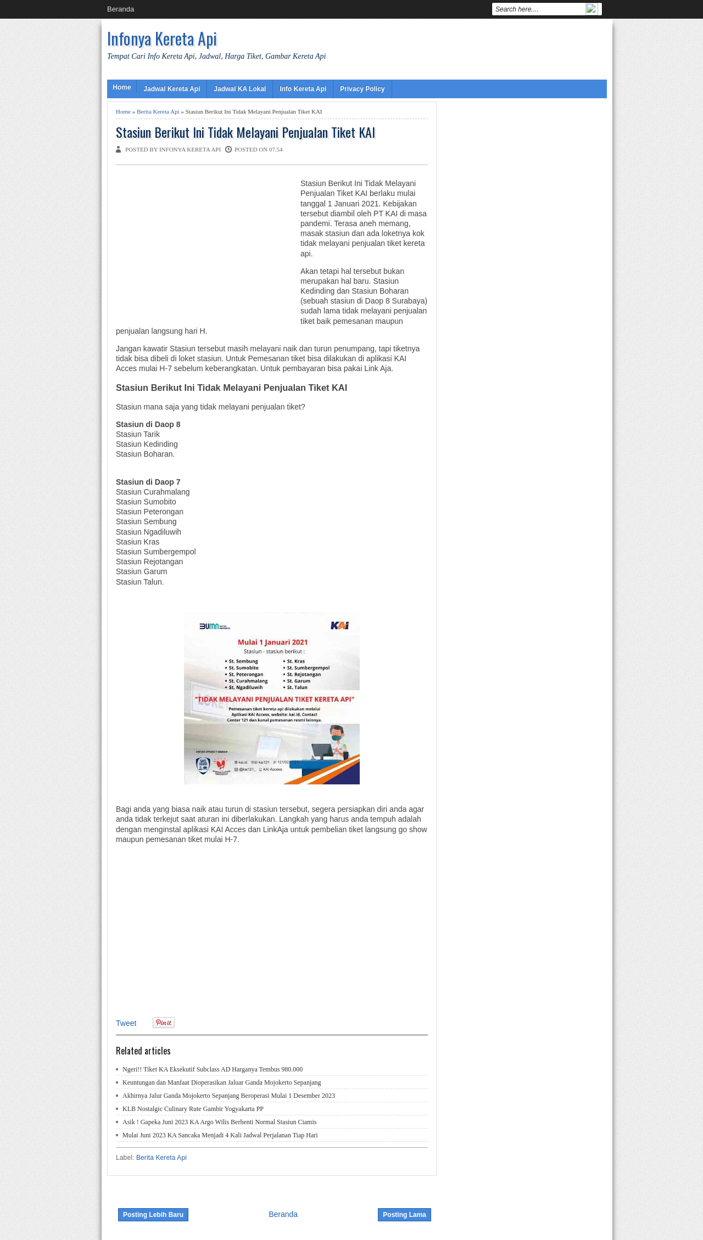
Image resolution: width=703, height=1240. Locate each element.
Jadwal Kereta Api (171, 89)
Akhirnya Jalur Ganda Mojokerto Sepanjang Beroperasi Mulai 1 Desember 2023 (228, 1095)
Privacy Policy (362, 89)
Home (122, 87)
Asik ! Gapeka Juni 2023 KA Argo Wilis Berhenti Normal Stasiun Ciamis (219, 1122)
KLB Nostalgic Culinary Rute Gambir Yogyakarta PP (193, 1109)
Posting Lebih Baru (153, 1215)
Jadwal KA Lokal (240, 89)
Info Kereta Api (303, 89)
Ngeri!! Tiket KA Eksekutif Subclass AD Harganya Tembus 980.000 (212, 1069)
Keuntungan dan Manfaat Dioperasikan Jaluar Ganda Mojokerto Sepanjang (221, 1082)
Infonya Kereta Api (162, 38)
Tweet (126, 1023)
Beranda (120, 9)
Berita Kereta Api (158, 111)
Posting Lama (404, 1215)
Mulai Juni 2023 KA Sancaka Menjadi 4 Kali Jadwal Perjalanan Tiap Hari (220, 1135)
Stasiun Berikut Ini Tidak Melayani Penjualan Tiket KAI (245, 132)
